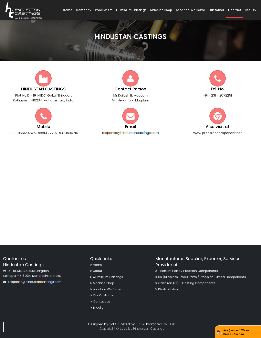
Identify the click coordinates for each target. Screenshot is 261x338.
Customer (216, 10)
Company (83, 10)
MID (113, 324)
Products (102, 10)
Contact (234, 10)
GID (172, 324)
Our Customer (102, 295)
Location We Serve (190, 10)
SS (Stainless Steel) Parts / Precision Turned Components (200, 277)
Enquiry (250, 10)
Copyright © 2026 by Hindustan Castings (132, 328)
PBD (141, 324)
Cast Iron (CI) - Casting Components (185, 283)
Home (68, 10)
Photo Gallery (167, 289)
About (96, 271)
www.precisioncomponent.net (217, 133)
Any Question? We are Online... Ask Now (236, 332)
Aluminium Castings (131, 10)
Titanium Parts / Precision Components (186, 271)
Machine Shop (161, 10)
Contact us (100, 301)
